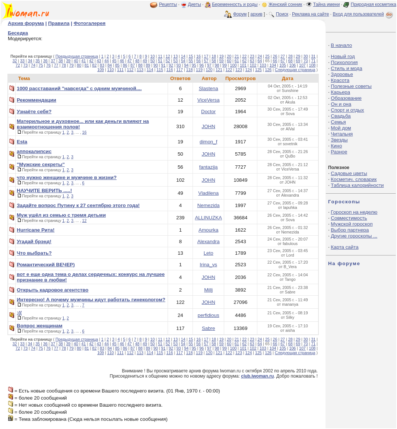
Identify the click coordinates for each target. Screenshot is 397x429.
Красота (340, 80)
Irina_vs (208, 264)
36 (45, 60)
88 (140, 65)
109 (100, 69)
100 (233, 65)
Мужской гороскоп (351, 224)
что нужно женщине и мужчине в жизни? (67, 177)
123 (238, 69)
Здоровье (342, 74)
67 (282, 60)
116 (169, 69)
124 (248, 69)
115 (159, 69)
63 (252, 60)
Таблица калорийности (357, 185)
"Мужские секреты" (41, 164)
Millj (208, 290)
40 (76, 60)
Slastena (208, 88)
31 (313, 56)
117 (179, 69)
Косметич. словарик (354, 179)
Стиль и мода (346, 68)
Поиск (282, 14)
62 (244, 60)
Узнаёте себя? (34, 111)
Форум (240, 14)
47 (129, 60)
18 (214, 56)
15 (190, 56)
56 (198, 60)
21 (237, 56)
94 (186, 65)
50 (152, 60)
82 (94, 65)
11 (160, 56)
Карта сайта (344, 247)
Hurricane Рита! (35, 230)
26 (275, 56)
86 (125, 65)
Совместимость (349, 218)
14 (183, 56)
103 (263, 65)
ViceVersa (208, 100)
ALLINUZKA (208, 217)
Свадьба (340, 116)
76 (48, 65)
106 (292, 65)
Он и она (341, 104)
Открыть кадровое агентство (53, 290)
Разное (339, 152)
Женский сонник (285, 4)
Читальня (342, 134)
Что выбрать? (34, 253)
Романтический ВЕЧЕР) (46, 264)
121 (219, 69)
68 (290, 60)
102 (253, 65)
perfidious (208, 315)
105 (282, 65)
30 (306, 56)
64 (260, 60)
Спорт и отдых (347, 110)
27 (282, 56)
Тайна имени (326, 4)
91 (163, 65)
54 (183, 60)
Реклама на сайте (310, 14)
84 (110, 65)
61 (237, 60)
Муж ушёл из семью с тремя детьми (61, 215)
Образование (346, 98)
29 (298, 56)
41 (84, 60)
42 (91, 60)
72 (18, 65)
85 (117, 65)
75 (41, 65)
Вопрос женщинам (40, 325)
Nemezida (208, 205)
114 (150, 69)
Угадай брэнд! (34, 241)
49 (145, 60)
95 (194, 65)
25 (267, 56)
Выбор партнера (350, 230)
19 (221, 56)
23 (252, 56)
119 (199, 69)
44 (106, 60)
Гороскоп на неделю (354, 212)
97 (209, 65)
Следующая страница (295, 69)
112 (130, 69)
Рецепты (168, 4)
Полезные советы (351, 86)
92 (171, 65)
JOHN (208, 126)
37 (53, 60)
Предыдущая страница (76, 56)
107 (302, 65)
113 (140, 69)
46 (122, 60)
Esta (22, 141)
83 (102, 65)
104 (273, 65)
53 (175, 60)
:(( (19, 312)
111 (120, 69)
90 (155, 65)
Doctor (208, 111)
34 (30, 60)
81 (87, 65)
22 (244, 56)
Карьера (340, 92)
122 (229, 69)
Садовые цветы (349, 173)
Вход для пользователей (363, 14)
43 (99, 60)
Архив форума (26, 23)
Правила (58, 23)
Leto (208, 253)
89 (148, 65)
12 (168, 56)
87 (132, 65)
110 (110, 69)
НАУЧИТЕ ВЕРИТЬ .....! (44, 190)
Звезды (339, 140)
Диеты (194, 4)
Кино (336, 146)
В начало (341, 45)
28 (290, 56)
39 (68, 60)
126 (268, 69)
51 (160, 60)
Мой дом (341, 128)
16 (198, 56)
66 (275, 60)
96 (201, 65)
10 (152, 56)
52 (168, 60)
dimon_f (208, 141)
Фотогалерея (90, 23)
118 (189, 69)
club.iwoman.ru (257, 376)
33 (22, 60)
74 (33, 65)
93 (179, 65)
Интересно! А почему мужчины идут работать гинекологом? (91, 299)
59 (221, 60)
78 (63, 65)
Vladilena (208, 193)
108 (312, 65)
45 (114, 60)
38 (60, 60)
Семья (338, 122)
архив (256, 14)
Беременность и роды (235, 4)
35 (37, 60)
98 (217, 65)
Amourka (208, 230)
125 (258, 69)
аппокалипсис (34, 151)
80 (79, 65)
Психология (344, 62)
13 (175, 56)
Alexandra (208, 241)
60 (229, 60)
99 (224, 65)
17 (206, 56)
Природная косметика (373, 4)
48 (137, 60)
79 (71, 65)
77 (56, 65)
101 (243, 65)
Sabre (208, 328)
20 (229, 56)
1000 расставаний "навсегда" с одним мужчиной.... (79, 88)
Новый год (343, 56)
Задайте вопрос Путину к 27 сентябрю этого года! (78, 205)
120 (209, 69)
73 (25, 65)
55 (190, 60)
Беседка (18, 33)
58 (214, 60)
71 (313, 60)
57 (206, 60)
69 (298, 60)
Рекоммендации (36, 100)
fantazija (208, 167)
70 (306, 60)
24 (259, 56)
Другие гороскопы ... (354, 236)
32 (15, 60)
